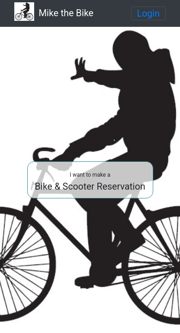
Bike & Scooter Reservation (90, 182)
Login (148, 13)
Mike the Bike (53, 12)
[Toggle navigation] (148, 13)
